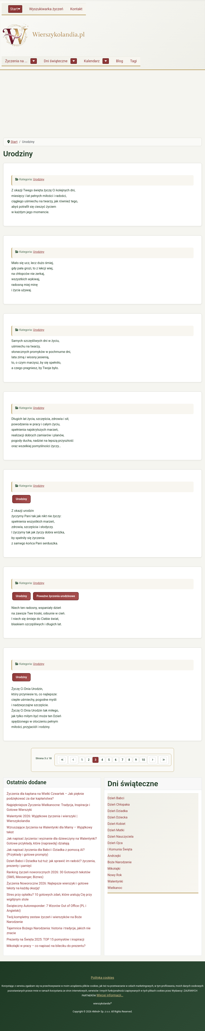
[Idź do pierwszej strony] (58, 760)
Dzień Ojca (115, 843)
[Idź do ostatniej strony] (167, 760)
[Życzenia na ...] (33, 61)
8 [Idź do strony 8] (130, 760)
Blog (119, 61)
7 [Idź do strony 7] (123, 760)
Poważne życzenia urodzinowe (56, 596)
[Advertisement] (102, 104)
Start (14, 9)
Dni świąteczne (55, 61)
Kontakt (76, 9)
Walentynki (115, 882)
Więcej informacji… (109, 995)
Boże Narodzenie (120, 863)
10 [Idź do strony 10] (145, 760)
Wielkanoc (115, 888)
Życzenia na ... (16, 61)
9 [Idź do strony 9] (137, 760)
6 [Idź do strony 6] (116, 760)
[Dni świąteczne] (73, 61)
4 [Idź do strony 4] (101, 760)
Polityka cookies (102, 978)
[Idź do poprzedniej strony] (70, 760)
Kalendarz (91, 61)
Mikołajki (114, 869)
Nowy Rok (115, 875)
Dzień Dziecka (118, 818)
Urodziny (38, 179)
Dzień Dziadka (118, 811)
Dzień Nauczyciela (121, 837)
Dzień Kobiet (116, 824)
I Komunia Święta (120, 850)
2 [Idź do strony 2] (87, 760)
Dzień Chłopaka (119, 805)
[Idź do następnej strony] (155, 760)
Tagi (133, 61)
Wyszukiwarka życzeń (46, 9)
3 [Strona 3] (94, 760)
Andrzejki (114, 856)
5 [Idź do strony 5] (109, 760)
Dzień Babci (116, 799)
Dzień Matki (116, 831)
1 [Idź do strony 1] (80, 760)
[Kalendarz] (105, 61)
